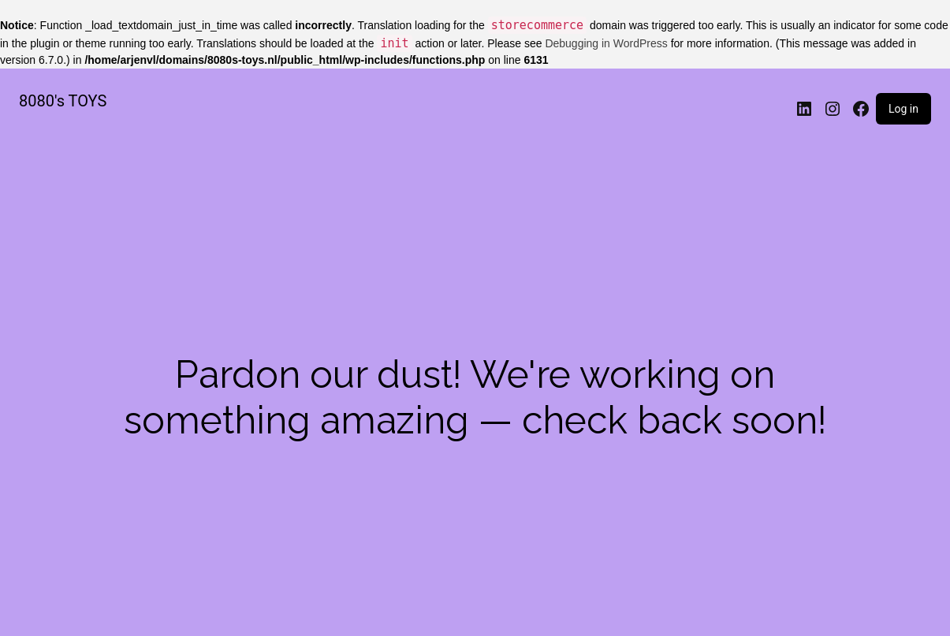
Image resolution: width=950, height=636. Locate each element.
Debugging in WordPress (606, 43)
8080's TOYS (62, 100)
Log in (903, 108)
